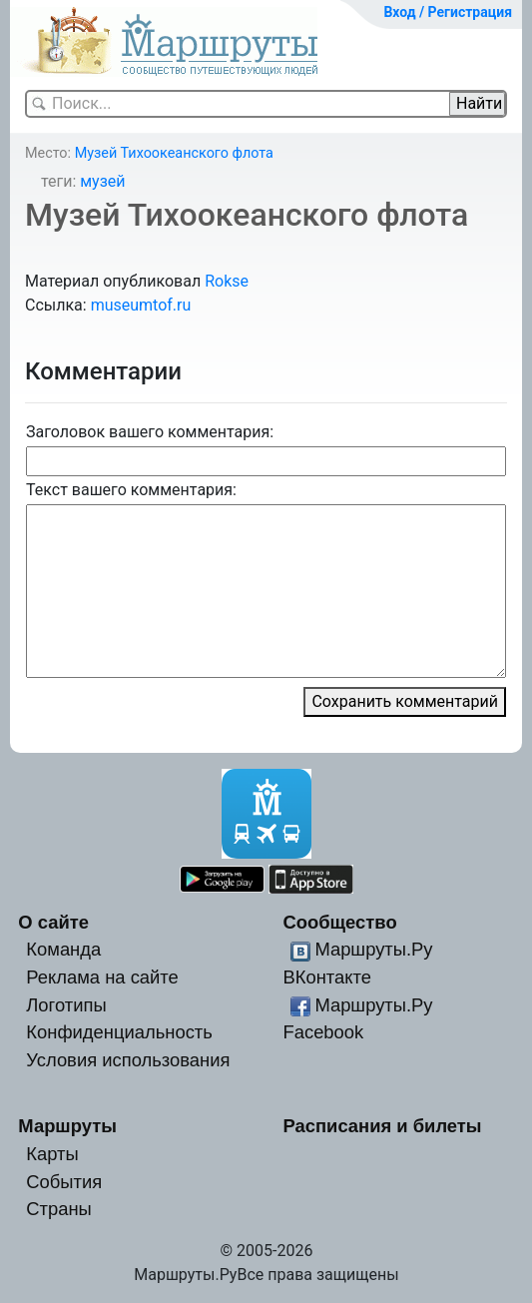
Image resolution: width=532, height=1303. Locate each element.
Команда (63, 949)
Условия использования (128, 1059)
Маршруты (67, 1125)
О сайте (53, 922)
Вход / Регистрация (447, 12)
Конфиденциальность (119, 1031)
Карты (52, 1153)
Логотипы (66, 1004)
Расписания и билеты (381, 1125)
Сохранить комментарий (404, 701)
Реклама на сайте (102, 977)
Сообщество (339, 922)
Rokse (227, 281)
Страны (59, 1208)
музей (102, 181)
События (64, 1181)
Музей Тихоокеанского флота (174, 153)
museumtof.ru (141, 305)
